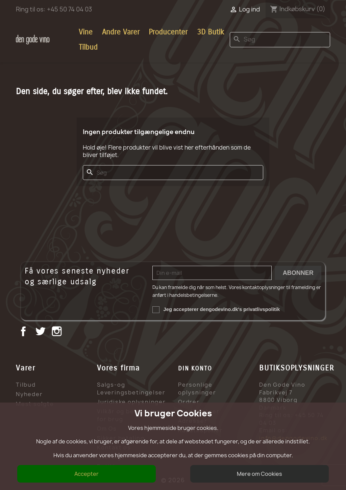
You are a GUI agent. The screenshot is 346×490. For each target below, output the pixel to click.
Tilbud (88, 47)
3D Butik (210, 32)
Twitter (41, 332)
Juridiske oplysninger (131, 402)
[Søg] (280, 39)
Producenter (168, 32)
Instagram (57, 332)
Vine (86, 32)
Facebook (24, 332)
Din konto (195, 368)
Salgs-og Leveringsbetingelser (131, 388)
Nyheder (29, 394)
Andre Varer (121, 32)
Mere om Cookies (259, 474)
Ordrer (189, 402)
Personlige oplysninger (197, 388)
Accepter (86, 474)
